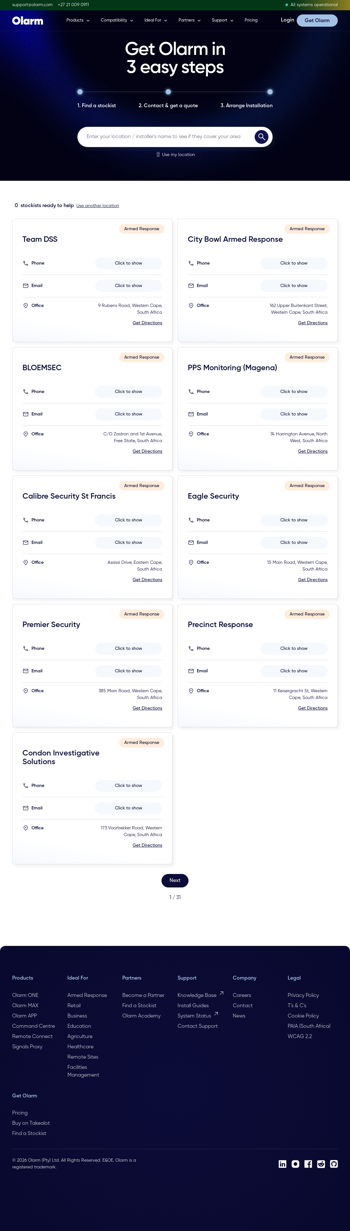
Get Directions (147, 323)
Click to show (128, 263)
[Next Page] (175, 880)
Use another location (97, 206)
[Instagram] (295, 1164)
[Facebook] (308, 1164)
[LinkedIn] (282, 1164)
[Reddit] (321, 1164)
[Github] (334, 1164)
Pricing (251, 20)
